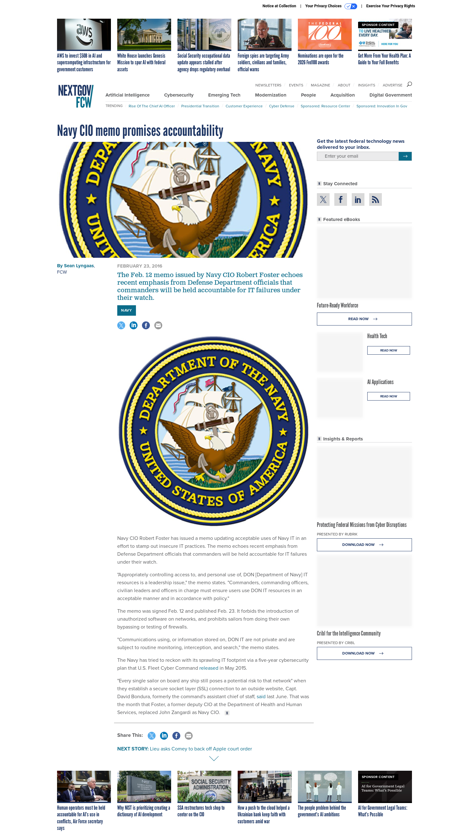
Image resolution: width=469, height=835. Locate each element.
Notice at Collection (279, 6)
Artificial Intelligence (128, 95)
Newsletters (268, 85)
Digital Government (390, 95)
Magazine (320, 85)
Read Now (364, 319)
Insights (366, 85)
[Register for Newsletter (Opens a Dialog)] (405, 156)
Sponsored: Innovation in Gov (382, 106)
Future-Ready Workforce (337, 305)
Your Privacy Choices (331, 6)
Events (296, 85)
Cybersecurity (179, 95)
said (261, 696)
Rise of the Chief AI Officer (152, 106)
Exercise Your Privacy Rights (390, 6)
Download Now (364, 545)
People (308, 95)
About (344, 85)
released (208, 668)
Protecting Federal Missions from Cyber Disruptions (362, 524)
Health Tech (377, 336)
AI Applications (380, 382)
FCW (62, 272)
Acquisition (343, 95)
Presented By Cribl (336, 643)
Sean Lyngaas (79, 265)
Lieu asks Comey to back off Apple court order (201, 748)
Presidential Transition (200, 106)
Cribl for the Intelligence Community (349, 633)
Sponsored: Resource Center (325, 106)
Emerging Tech (224, 95)
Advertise (392, 85)
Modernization (270, 95)
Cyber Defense (281, 106)
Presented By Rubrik (337, 534)
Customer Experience (244, 106)
